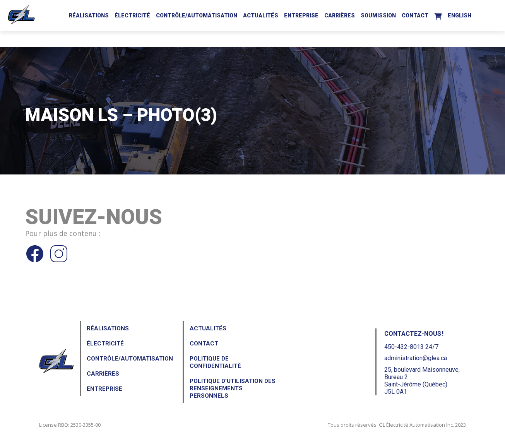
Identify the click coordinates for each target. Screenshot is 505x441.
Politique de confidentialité (215, 362)
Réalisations (89, 15)
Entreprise (301, 15)
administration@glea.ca (415, 358)
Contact (415, 15)
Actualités (260, 15)
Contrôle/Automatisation (196, 15)
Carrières (339, 15)
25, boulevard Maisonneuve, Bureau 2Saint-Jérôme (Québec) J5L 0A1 (422, 381)
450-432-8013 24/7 (411, 346)
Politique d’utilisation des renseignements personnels (233, 388)
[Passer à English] (459, 14)
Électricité (132, 15)
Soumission (378, 15)
